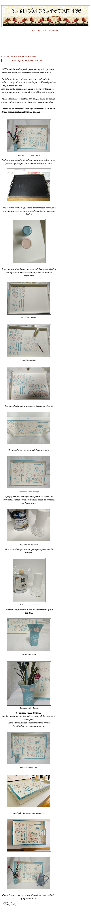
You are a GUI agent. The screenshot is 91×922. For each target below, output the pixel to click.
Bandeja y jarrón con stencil (29, 60)
